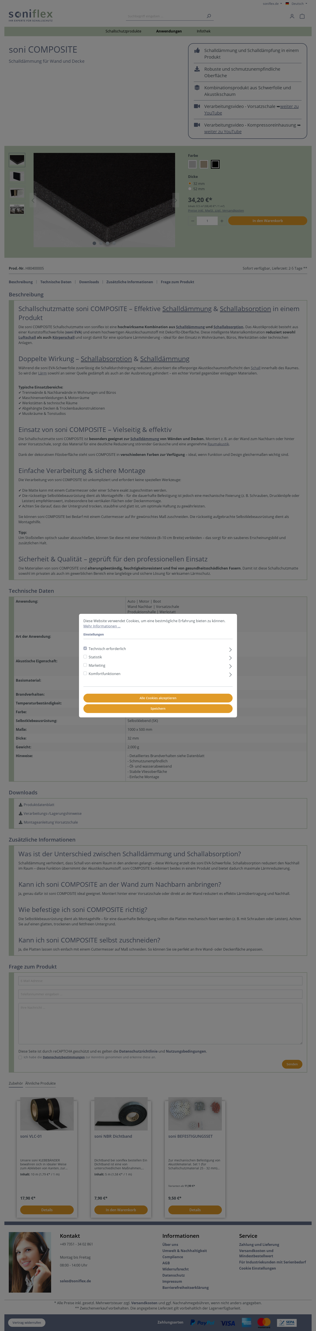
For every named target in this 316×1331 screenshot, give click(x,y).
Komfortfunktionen (104, 673)
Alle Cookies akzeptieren (158, 698)
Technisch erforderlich (107, 648)
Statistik (95, 657)
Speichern (158, 708)
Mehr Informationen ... (101, 626)
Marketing (97, 665)
